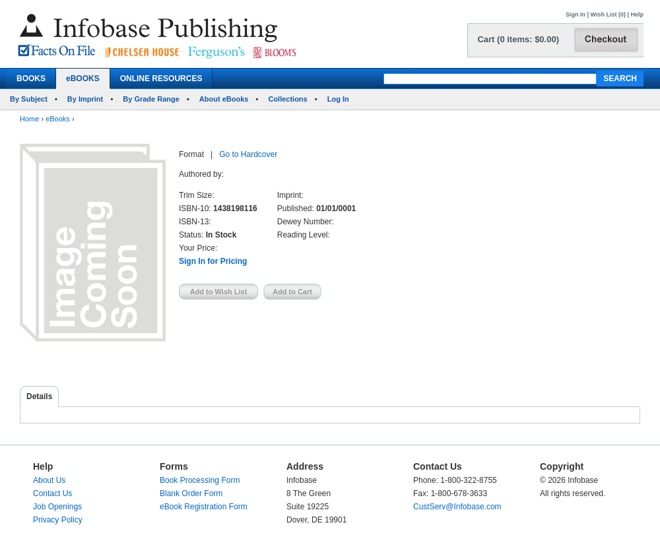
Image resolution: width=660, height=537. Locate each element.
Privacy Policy (57, 519)
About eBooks (224, 99)
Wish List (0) (608, 14)
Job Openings (57, 506)
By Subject (29, 99)
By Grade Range (151, 99)
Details (39, 396)
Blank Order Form (191, 493)
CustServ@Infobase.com (457, 506)
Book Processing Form (200, 480)
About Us (49, 480)
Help (637, 14)
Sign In (575, 14)
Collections (287, 99)
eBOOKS (83, 78)
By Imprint (85, 99)
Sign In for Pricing (213, 261)
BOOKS (31, 78)
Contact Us (52, 493)
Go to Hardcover (248, 154)
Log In (338, 99)
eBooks (58, 119)
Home (29, 119)
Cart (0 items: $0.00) (518, 39)
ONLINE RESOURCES (161, 78)
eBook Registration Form (204, 506)
